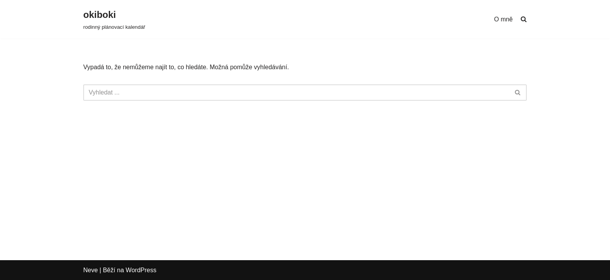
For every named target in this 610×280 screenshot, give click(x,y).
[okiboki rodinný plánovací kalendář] (114, 19)
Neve (90, 270)
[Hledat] (296, 92)
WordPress (141, 270)
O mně (503, 19)
